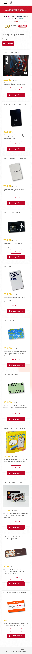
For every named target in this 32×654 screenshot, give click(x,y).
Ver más (16, 89)
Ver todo (8, 43)
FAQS (22, 649)
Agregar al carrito (16, 95)
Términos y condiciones (14, 649)
